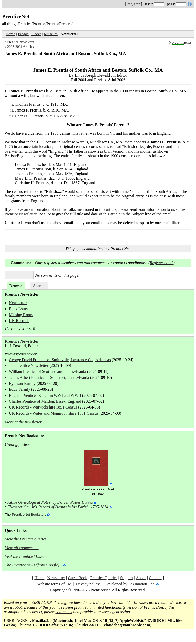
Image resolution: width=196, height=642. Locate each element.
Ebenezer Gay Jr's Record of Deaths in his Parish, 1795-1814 (57, 507)
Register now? (161, 263)
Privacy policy (88, 584)
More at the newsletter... (24, 422)
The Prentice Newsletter (28, 365)
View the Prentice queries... (27, 539)
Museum (51, 34)
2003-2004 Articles (20, 47)
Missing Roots (21, 315)
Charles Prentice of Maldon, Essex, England (45, 401)
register (134, 4)
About (141, 578)
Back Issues (18, 309)
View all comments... (22, 548)
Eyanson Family (22, 383)
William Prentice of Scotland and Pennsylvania (47, 371)
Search (38, 285)
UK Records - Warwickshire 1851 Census (43, 407)
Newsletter (18, 303)
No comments (180, 42)
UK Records (19, 320)
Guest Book (77, 578)
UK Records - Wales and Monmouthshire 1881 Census (54, 413)
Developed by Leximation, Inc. (130, 584)
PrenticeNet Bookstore (29, 514)
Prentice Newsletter (20, 42)
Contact (155, 578)
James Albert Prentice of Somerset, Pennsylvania (49, 377)
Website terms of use (54, 584)
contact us (64, 612)
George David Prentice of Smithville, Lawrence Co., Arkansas (60, 359)
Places (36, 34)
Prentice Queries (103, 578)
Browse (15, 285)
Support (126, 578)
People (23, 34)
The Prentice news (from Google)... (33, 565)
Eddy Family (19, 389)
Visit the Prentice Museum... (28, 556)
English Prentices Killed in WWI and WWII (45, 395)
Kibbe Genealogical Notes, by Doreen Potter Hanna (50, 502)
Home (10, 34)
